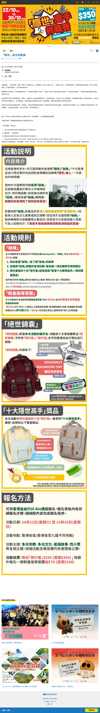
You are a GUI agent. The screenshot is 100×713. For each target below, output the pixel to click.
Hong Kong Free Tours (10, 58)
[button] (48, 46)
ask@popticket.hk (50, 701)
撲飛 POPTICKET (50, 694)
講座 (11, 51)
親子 (4, 51)
